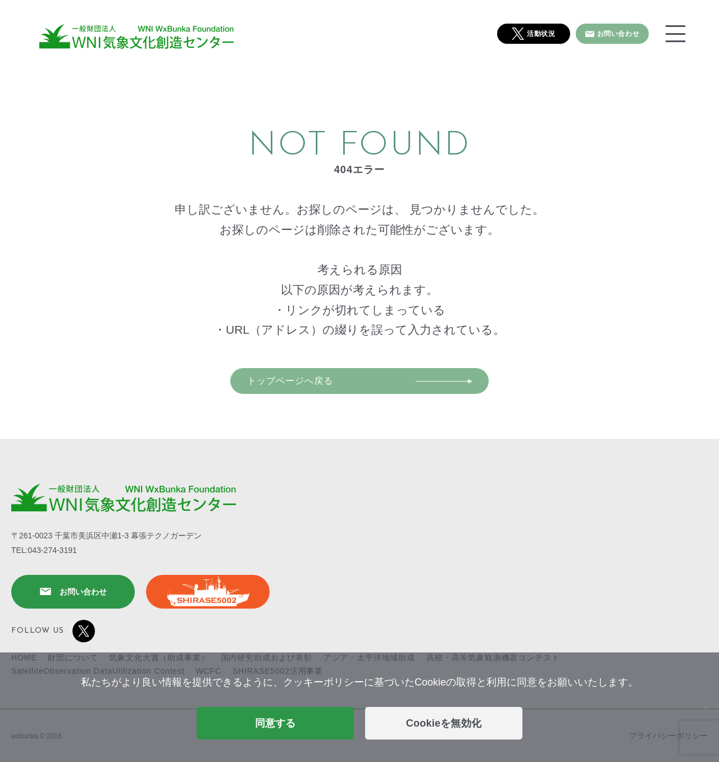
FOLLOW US (53, 631)
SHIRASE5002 (208, 592)
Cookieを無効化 (444, 723)
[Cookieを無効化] (705, 707)
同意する (275, 723)
